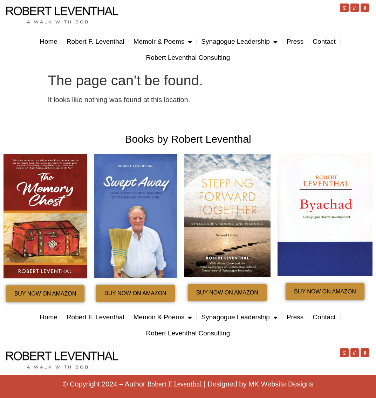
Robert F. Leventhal (95, 41)
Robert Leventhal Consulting (188, 57)
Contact (324, 41)
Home (48, 41)
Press (295, 41)
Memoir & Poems (163, 42)
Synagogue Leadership (239, 42)
